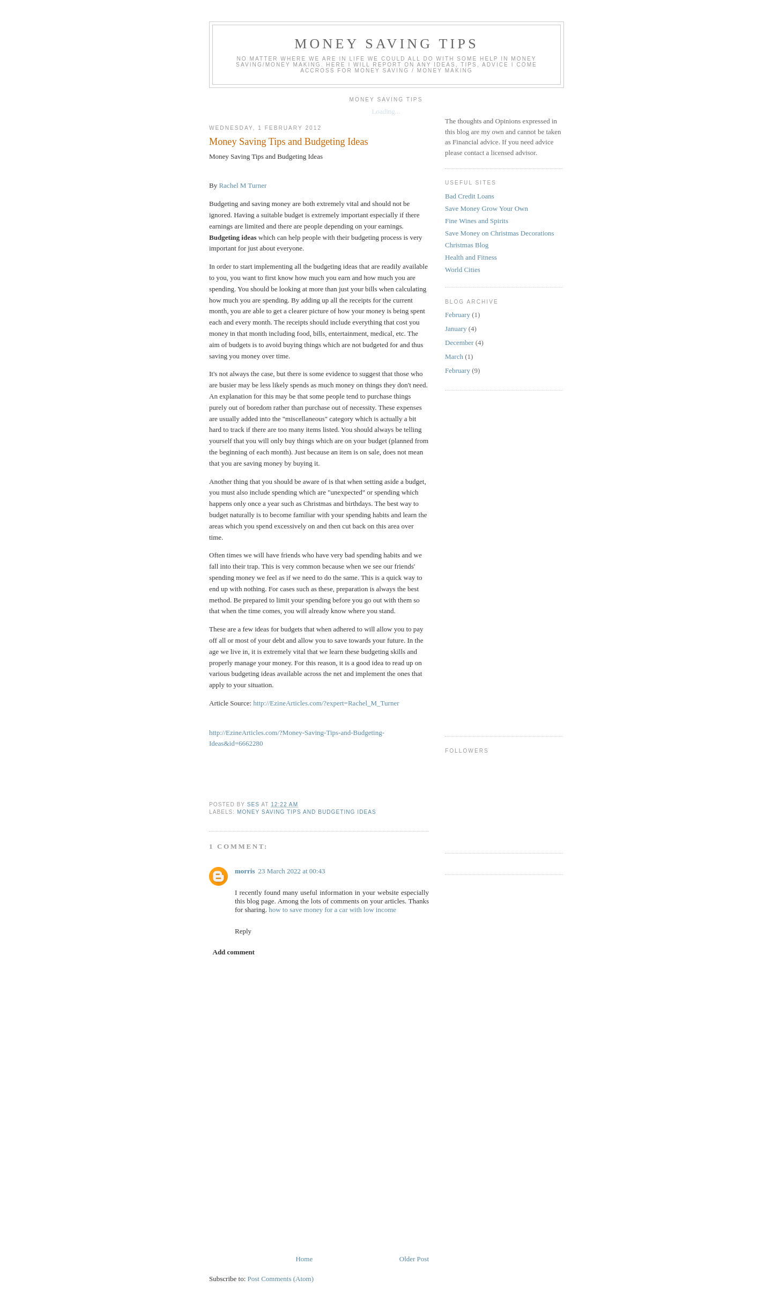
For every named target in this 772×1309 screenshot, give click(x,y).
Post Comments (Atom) (281, 1279)
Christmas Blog (466, 245)
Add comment (234, 952)
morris (245, 871)
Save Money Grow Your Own (486, 208)
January (455, 329)
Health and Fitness (471, 257)
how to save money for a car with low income (332, 910)
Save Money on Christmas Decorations (499, 233)
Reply (243, 931)
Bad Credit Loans (469, 196)
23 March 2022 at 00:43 (291, 871)
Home (304, 1259)
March (454, 356)
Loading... (386, 111)
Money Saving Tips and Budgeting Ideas (306, 812)
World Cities (462, 270)
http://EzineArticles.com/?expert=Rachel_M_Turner (326, 703)
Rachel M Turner (242, 185)
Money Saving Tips (386, 44)
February (457, 315)
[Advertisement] (404, 1221)
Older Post (414, 1259)
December (459, 343)
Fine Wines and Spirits (476, 221)
